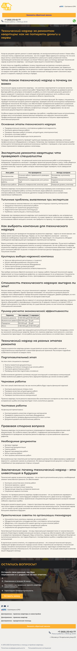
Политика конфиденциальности (13, 648)
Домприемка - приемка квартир (14, 617)
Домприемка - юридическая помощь (16, 621)
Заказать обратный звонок (39, 15)
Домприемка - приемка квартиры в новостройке (21, 614)
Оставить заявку (12, 596)
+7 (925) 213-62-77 (12, 20)
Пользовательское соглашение (39, 648)
